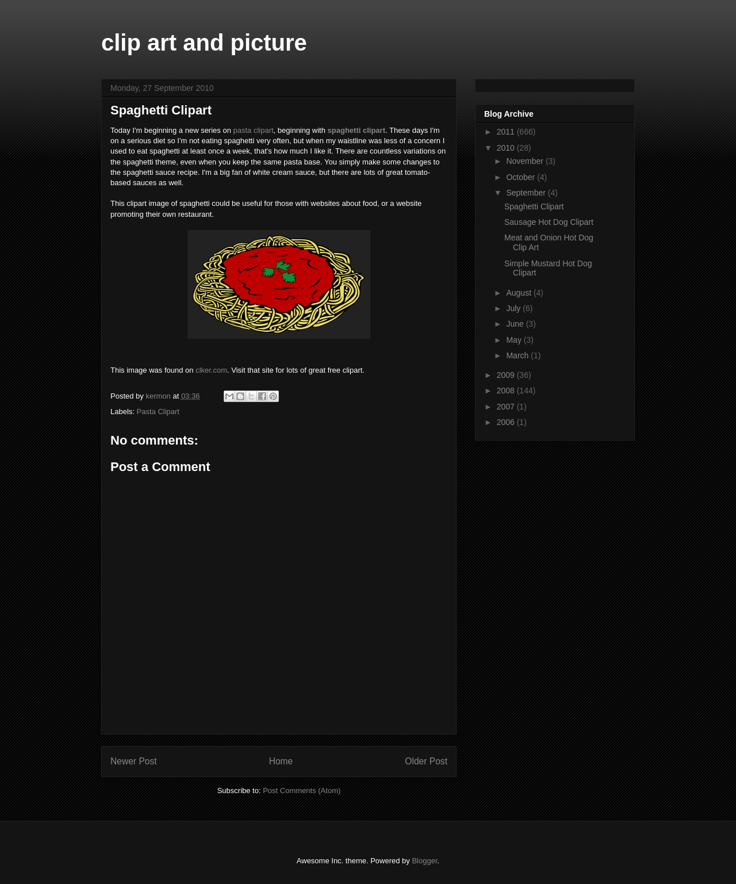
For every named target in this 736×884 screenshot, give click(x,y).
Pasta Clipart (158, 411)
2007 (507, 406)
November (525, 161)
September (526, 192)
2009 (507, 375)
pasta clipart (253, 130)
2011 (507, 131)
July (514, 308)
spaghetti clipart (356, 130)
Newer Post (133, 761)
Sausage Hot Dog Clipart (548, 222)
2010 (507, 147)
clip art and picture (204, 42)
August (519, 292)
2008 (507, 390)
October (521, 177)
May (514, 340)
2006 (507, 422)
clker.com (211, 370)
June (516, 323)
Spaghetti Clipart (534, 206)
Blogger (424, 860)
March (518, 355)
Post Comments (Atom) (301, 790)
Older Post (426, 761)
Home (281, 761)
